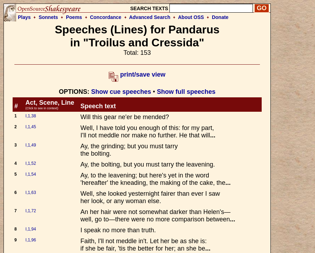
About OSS (191, 17)
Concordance (105, 17)
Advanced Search (149, 17)
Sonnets (48, 17)
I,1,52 (31, 163)
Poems (74, 17)
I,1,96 (31, 240)
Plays (24, 17)
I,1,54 (31, 174)
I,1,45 (31, 126)
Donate (220, 17)
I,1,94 (31, 229)
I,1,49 (31, 145)
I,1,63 (31, 192)
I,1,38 (31, 115)
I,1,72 (31, 210)
